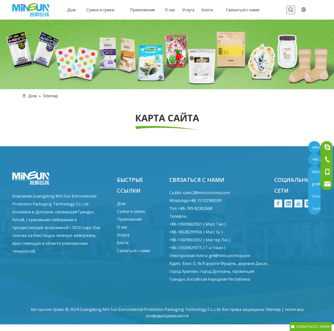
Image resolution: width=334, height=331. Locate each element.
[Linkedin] (288, 203)
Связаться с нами (133, 250)
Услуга (123, 235)
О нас (122, 227)
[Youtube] (298, 203)
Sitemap (273, 309)
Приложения (129, 219)
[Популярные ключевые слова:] (290, 9)
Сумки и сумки (131, 211)
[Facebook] (278, 203)
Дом (121, 203)
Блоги (122, 242)
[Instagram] (308, 203)
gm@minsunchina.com (229, 255)
